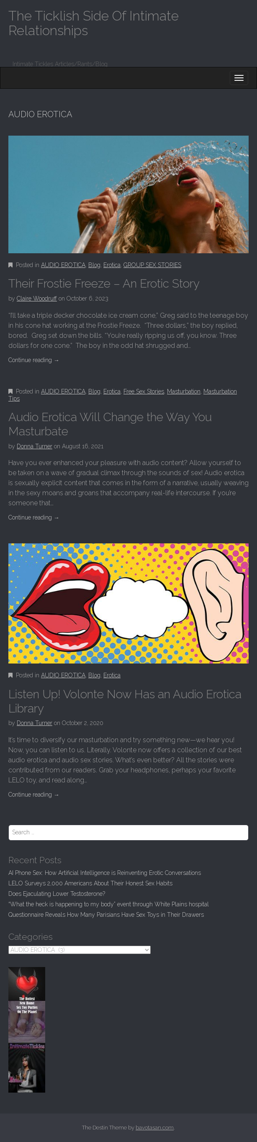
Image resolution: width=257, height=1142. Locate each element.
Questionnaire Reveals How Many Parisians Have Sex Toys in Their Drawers (106, 914)
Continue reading (33, 360)
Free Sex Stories (143, 391)
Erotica (112, 265)
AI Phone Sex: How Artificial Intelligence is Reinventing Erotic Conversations (104, 872)
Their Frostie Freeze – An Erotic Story (104, 284)
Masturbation (183, 391)
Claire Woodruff (37, 298)
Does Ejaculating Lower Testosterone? (56, 893)
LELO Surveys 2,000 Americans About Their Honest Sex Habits (90, 883)
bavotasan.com (155, 1127)
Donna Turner (34, 446)
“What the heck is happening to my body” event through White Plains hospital (108, 904)
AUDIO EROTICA (63, 265)
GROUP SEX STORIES (152, 265)
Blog (94, 265)
